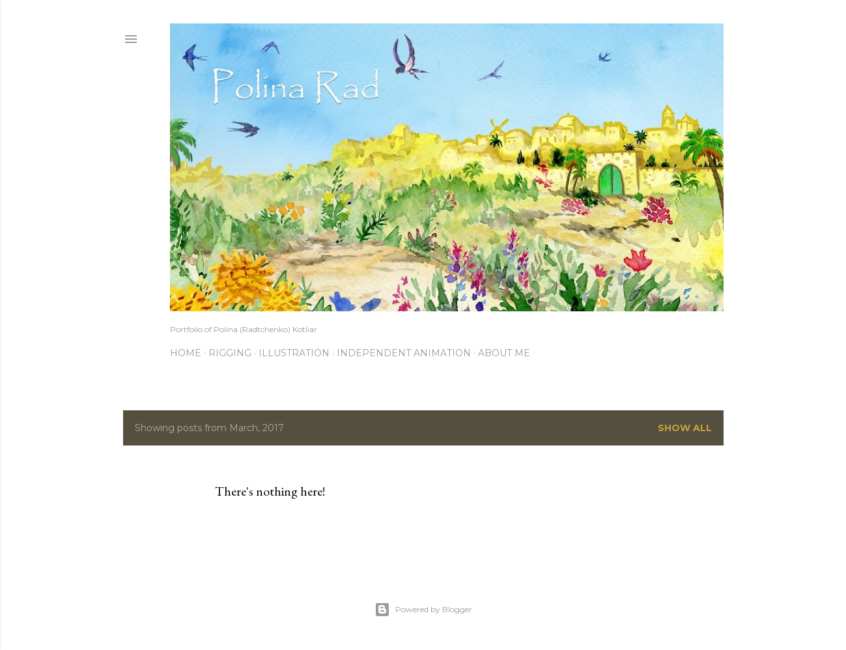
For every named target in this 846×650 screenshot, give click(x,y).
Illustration (294, 353)
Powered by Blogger (423, 609)
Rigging (229, 353)
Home (185, 353)
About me (504, 353)
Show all (685, 428)
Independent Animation (404, 353)
